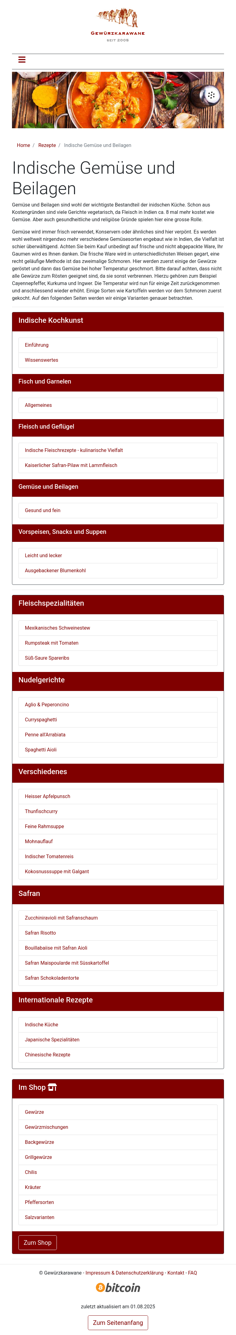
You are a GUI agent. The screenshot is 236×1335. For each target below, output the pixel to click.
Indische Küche (41, 1025)
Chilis (31, 1172)
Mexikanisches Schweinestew (57, 628)
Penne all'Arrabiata (45, 735)
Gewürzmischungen (46, 1127)
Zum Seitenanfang (118, 1322)
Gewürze (34, 1112)
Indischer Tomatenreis (49, 856)
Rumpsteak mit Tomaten (51, 643)
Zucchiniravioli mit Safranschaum (61, 918)
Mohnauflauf (39, 841)
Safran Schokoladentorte (52, 978)
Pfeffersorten (39, 1202)
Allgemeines (38, 405)
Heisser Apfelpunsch (47, 796)
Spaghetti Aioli (41, 750)
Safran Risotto (40, 933)
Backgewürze (39, 1142)
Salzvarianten (39, 1217)
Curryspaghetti (41, 720)
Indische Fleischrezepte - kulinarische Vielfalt (74, 450)
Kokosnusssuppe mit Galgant (57, 871)
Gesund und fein (43, 510)
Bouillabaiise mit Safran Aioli (56, 948)
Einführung (37, 345)
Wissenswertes (41, 360)
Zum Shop (38, 1242)
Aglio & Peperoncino (47, 705)
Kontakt (175, 1273)
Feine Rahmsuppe (44, 826)
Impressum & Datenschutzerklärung (124, 1273)
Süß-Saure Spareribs (47, 658)
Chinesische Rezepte (47, 1055)
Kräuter (33, 1187)
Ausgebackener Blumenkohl (55, 570)
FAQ (192, 1273)
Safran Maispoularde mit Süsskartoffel (67, 963)
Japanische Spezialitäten (52, 1040)
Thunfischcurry (41, 811)
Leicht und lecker (43, 555)
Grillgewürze (38, 1157)
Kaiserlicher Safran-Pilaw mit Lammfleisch (71, 465)
